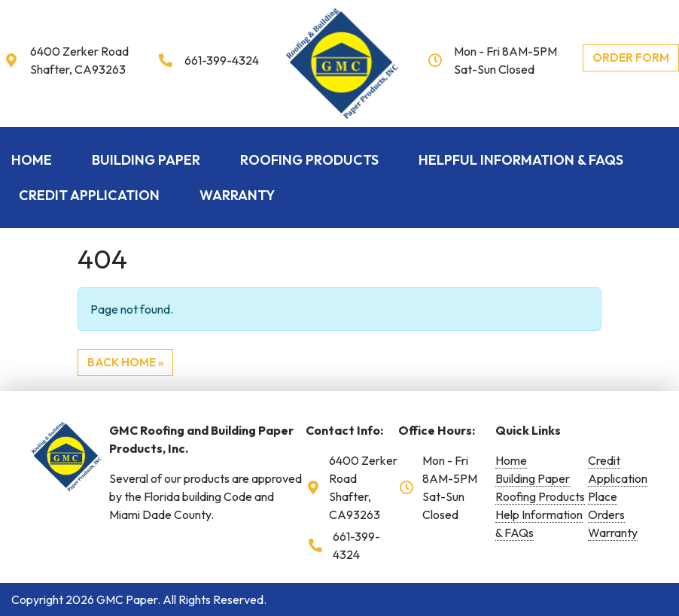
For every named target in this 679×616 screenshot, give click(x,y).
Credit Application (89, 195)
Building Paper (146, 159)
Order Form (630, 57)
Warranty (237, 195)
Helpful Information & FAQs (521, 159)
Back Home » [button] (125, 362)
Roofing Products (309, 159)
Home (31, 159)
